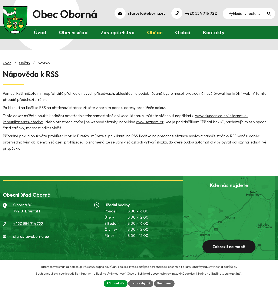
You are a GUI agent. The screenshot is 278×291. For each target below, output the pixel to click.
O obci (182, 32)
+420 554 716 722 (28, 223)
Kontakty (214, 32)
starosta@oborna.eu (31, 236)
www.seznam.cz (149, 121)
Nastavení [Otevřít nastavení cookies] (164, 283)
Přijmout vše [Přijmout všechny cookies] (116, 283)
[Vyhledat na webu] (249, 13)
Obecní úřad (73, 32)
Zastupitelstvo (117, 32)
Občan (155, 32)
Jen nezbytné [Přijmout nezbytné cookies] (140, 283)
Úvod (40, 32)
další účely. (231, 267)
